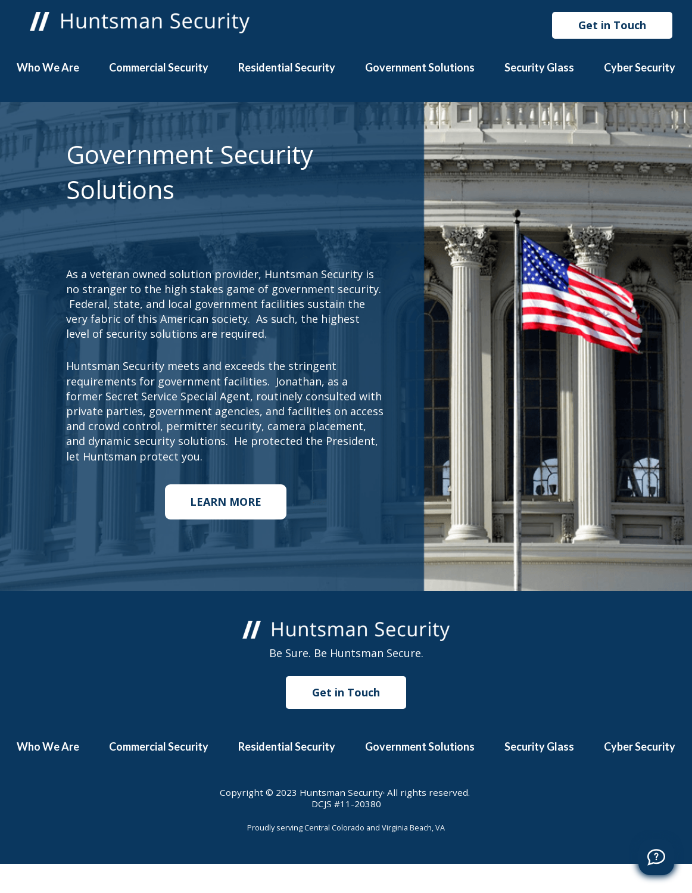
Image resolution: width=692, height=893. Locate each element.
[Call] (656, 857)
